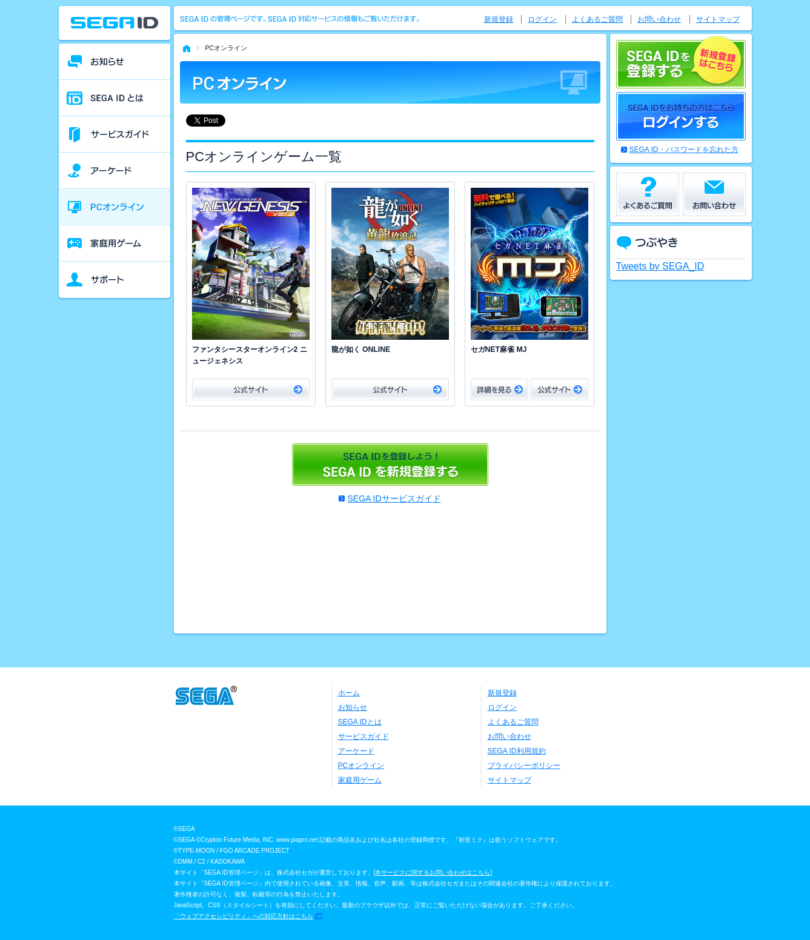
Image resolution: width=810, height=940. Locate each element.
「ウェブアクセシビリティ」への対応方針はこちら (243, 916)
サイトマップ (718, 19)
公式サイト (251, 389)
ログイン (542, 19)
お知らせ (352, 707)
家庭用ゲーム (360, 780)
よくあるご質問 (597, 19)
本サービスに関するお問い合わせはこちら (432, 872)
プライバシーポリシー (524, 765)
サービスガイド (363, 736)
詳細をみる (499, 389)
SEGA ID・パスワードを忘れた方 (684, 149)
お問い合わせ (659, 19)
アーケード (356, 751)
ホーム (349, 693)
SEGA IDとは (360, 722)
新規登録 (498, 19)
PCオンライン (361, 765)
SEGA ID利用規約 (517, 751)
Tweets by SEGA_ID (660, 266)
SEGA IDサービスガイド (393, 498)
